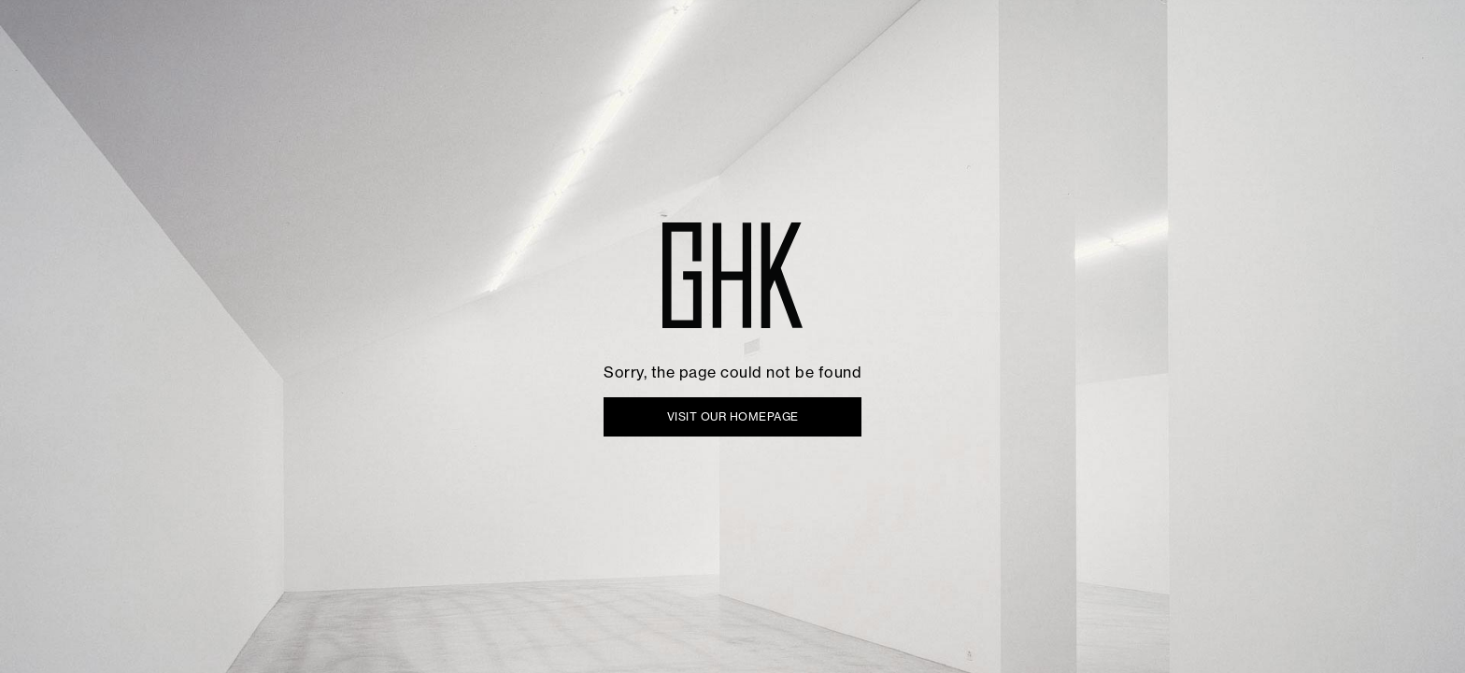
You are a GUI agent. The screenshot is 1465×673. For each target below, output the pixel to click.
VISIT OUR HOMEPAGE (733, 416)
